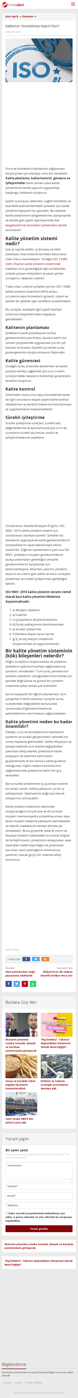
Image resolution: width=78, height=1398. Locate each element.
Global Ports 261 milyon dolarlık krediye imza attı (56, 971)
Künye (18, 1382)
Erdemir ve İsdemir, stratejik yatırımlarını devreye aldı (54, 1084)
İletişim (7, 1382)
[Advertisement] (39, 125)
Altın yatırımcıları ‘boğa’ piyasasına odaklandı (21, 971)
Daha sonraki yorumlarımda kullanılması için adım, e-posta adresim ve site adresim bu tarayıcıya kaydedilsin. (38, 1217)
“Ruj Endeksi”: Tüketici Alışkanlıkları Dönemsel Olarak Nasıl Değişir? (55, 1043)
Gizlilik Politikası (34, 1382)
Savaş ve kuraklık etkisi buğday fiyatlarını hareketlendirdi (20, 1084)
